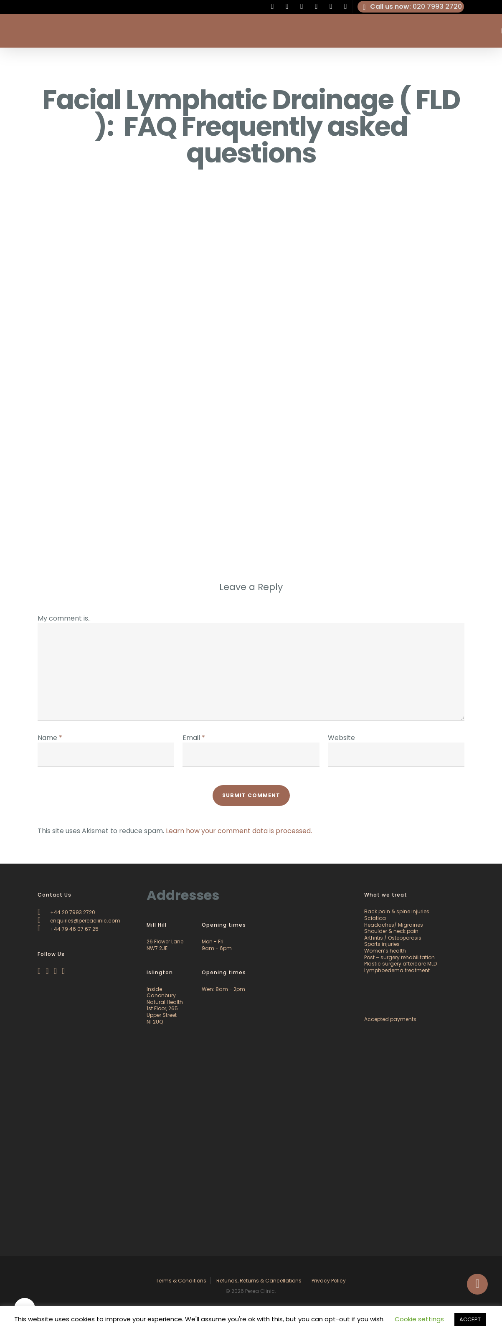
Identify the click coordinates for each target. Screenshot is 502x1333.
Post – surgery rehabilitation (399, 957)
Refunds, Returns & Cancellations (259, 1280)
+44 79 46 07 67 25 (68, 929)
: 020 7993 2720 (411, 7)
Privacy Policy (329, 1280)
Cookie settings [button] (419, 1319)
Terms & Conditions (181, 1280)
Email (194, 738)
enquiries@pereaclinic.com (79, 920)
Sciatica (375, 918)
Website (341, 738)
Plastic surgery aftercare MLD (400, 963)
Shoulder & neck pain (391, 931)
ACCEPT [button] (470, 1319)
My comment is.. (64, 618)
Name (50, 738)
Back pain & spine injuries (396, 911)
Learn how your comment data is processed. (239, 831)
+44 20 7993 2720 (66, 912)
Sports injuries (382, 944)
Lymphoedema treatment (397, 970)
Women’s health (385, 950)
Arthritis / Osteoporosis (392, 937)
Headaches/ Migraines (393, 924)
